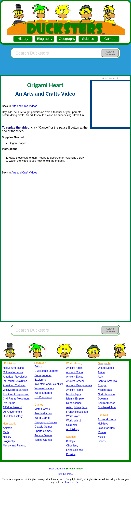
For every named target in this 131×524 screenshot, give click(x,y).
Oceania (103, 398)
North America (106, 394)
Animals (7, 428)
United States (106, 367)
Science (88, 39)
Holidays (103, 423)
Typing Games (43, 439)
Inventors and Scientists (49, 384)
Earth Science (74, 449)
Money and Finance (14, 445)
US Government (12, 411)
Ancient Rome (74, 389)
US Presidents (43, 397)
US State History (13, 416)
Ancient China (74, 372)
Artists (38, 366)
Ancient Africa (74, 367)
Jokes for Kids (106, 428)
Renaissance (74, 403)
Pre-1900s (9, 403)
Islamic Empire (75, 398)
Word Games (42, 417)
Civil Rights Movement (16, 398)
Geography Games (46, 422)
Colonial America (13, 372)
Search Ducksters (110, 53)
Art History (72, 429)
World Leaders (43, 392)
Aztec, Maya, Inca (76, 407)
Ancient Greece (75, 381)
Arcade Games (44, 435)
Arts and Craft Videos (24, 106)
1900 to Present (12, 407)
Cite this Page (65, 474)
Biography (44, 39)
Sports (102, 441)
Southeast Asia (107, 407)
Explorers (40, 379)
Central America (107, 381)
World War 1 (73, 416)
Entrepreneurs (43, 375)
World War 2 (73, 420)
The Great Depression (16, 394)
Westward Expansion (15, 389)
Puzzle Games (43, 413)
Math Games (42, 409)
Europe (102, 385)
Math (6, 432)
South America (106, 403)
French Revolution (77, 411)
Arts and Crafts (107, 419)
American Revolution (15, 376)
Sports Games (43, 431)
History (23, 39)
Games (109, 39)
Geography (67, 39)
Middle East (105, 389)
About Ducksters (57, 468)
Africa (101, 372)
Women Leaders (44, 388)
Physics (70, 454)
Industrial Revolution (15, 381)
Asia (100, 376)
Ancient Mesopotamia (79, 385)
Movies (102, 432)
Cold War (71, 424)
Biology (70, 441)
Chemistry (72, 445)
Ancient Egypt (74, 376)
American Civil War (14, 385)
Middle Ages (73, 394)
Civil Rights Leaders (46, 370)
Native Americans (13, 367)
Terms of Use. (72, 482)
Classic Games (44, 426)
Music (101, 436)
